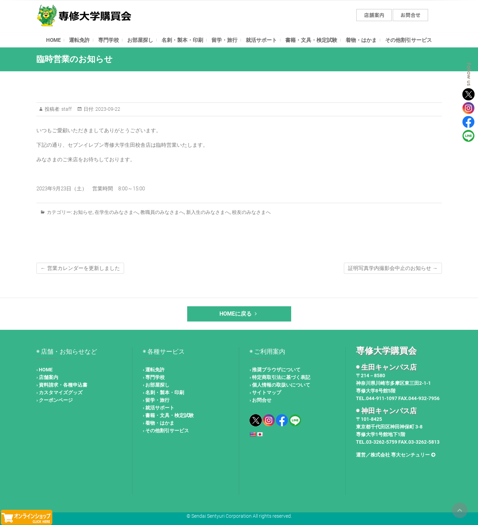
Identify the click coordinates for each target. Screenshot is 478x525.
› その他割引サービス (166, 430)
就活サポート (261, 40)
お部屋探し (140, 40)
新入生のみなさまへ (208, 212)
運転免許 (79, 40)
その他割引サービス (408, 40)
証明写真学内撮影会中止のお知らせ (393, 268)
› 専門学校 (154, 377)
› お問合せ (260, 400)
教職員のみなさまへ (162, 212)
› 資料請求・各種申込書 (61, 385)
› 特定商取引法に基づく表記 (280, 377)
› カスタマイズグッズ (59, 392)
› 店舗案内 (47, 377)
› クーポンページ (54, 400)
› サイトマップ (265, 392)
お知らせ (83, 212)
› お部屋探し (156, 385)
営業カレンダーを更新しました (80, 268)
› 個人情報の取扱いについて (280, 385)
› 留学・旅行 (156, 400)
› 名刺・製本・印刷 (163, 392)
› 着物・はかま (158, 423)
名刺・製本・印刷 (182, 40)
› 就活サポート (158, 407)
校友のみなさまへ (251, 212)
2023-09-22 (107, 109)
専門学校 (108, 40)
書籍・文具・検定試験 (311, 40)
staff (66, 109)
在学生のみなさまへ (116, 212)
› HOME (44, 369)
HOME (53, 40)
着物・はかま (361, 40)
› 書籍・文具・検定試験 (168, 415)
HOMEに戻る (239, 313)
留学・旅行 (224, 40)
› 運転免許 (154, 369)
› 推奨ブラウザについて (275, 369)
